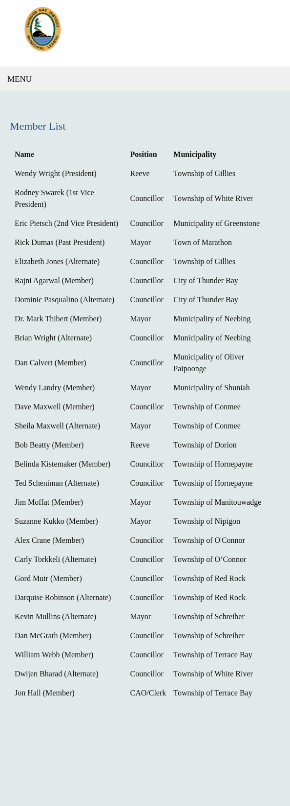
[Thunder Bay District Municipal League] (145, 33)
